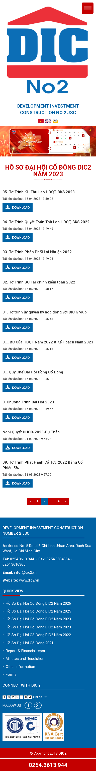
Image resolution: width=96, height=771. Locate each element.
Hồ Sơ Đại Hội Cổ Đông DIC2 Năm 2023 (37, 619)
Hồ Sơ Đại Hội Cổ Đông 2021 (28, 643)
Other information (19, 666)
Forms (10, 674)
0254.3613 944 (48, 765)
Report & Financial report (25, 651)
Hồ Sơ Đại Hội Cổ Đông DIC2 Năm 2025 (37, 611)
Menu (87, 8)
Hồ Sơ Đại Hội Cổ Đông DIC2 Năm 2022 (37, 635)
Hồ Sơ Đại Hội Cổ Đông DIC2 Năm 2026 (37, 603)
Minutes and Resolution (23, 658)
